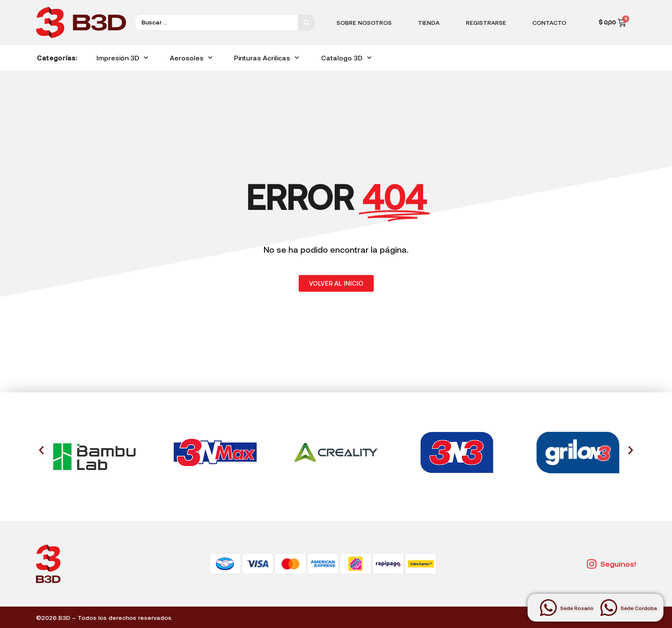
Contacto (549, 22)
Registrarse (486, 22)
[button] (41, 450)
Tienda (428, 22)
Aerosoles (191, 57)
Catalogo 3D (346, 57)
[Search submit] (306, 23)
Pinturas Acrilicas (266, 57)
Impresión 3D (122, 57)
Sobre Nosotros (364, 22)
